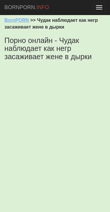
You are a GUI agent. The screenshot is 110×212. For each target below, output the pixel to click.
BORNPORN (26, 7)
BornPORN (16, 20)
